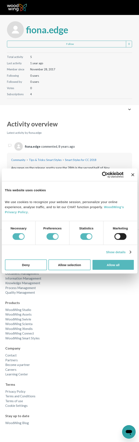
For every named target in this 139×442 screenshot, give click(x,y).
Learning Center (16, 374)
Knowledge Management (22, 283)
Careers (10, 369)
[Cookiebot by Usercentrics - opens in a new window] (104, 175)
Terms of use (14, 401)
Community (18, 160)
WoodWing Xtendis (19, 329)
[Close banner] (132, 174)
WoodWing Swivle (18, 319)
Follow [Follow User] (70, 44)
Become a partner (17, 365)
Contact (11, 355)
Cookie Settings (16, 405)
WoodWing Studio (18, 310)
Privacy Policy (15, 391)
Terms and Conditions (20, 396)
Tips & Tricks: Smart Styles (45, 160)
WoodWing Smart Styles (22, 338)
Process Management (20, 288)
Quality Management (20, 292)
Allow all (113, 265)
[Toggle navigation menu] (124, 7)
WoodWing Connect (19, 333)
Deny (26, 265)
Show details (116, 252)
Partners (11, 360)
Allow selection (69, 265)
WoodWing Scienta (18, 324)
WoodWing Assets (18, 314)
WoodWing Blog (17, 423)
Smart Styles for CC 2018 (80, 160)
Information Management (23, 278)
